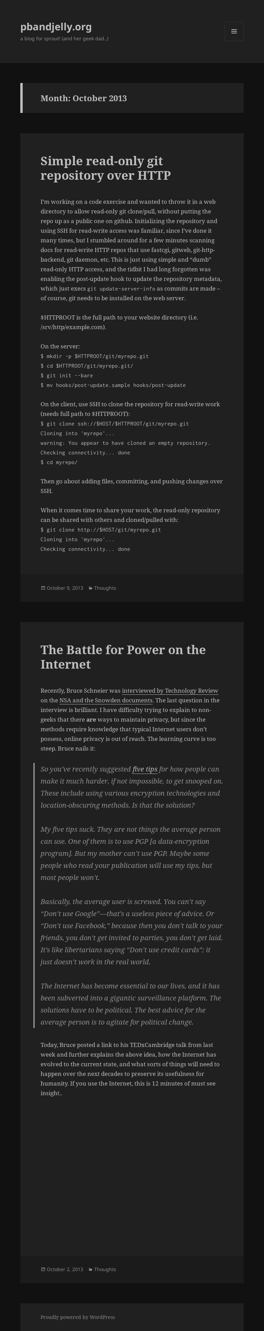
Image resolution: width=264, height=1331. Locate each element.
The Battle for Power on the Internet (123, 656)
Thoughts (105, 588)
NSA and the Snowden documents (106, 700)
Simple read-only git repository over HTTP (106, 168)
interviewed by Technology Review (170, 690)
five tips (145, 769)
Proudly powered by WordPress (78, 1317)
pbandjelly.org (56, 26)
